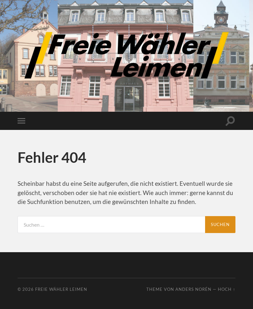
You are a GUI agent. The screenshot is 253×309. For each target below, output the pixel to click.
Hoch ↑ (226, 289)
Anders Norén (193, 289)
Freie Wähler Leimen (61, 289)
